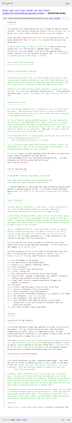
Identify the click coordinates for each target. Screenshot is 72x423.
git (35, 10)
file (45, 18)
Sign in (67, 3)
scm (17, 10)
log (51, 18)
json (68, 420)
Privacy (18, 420)
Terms (24, 420)
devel (46, 10)
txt (63, 420)
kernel (5, 10)
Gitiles (13, 420)
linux (23, 10)
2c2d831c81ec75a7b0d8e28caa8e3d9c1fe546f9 (23, 13)
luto (40, 10)
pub (11, 10)
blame (57, 18)
